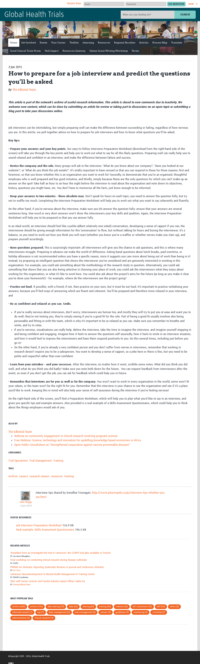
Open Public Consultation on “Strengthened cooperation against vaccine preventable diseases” (72, 444)
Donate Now (74, 3)
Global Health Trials (34, 15)
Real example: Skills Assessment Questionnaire (45, 529)
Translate (176, 42)
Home (13, 42)
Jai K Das (16, 570)
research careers (39, 476)
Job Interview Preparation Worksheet (39, 525)
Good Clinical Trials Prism (25, 50)
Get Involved (28, 42)
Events (43, 42)
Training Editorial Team (21, 585)
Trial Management (40, 460)
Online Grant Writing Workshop (108, 50)
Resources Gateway (74, 50)
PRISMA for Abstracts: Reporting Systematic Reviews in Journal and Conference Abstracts (57, 567)
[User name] (104, 4)
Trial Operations (18, 460)
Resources (104, 42)
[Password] (145, 4)
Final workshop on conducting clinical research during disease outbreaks (48, 560)
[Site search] (148, 15)
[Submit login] (176, 4)
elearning (88, 42)
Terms (135, 50)
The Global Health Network (33, 4)
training (69, 476)
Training (58, 460)
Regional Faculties (124, 42)
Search (185, 14)
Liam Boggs (26, 502)
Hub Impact (52, 50)
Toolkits (74, 42)
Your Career (58, 42)
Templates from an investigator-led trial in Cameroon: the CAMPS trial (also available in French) (60, 553)
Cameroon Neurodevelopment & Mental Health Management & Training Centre (52, 574)
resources (57, 476)
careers (23, 476)
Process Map (159, 42)
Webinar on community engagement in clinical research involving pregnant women (66, 436)
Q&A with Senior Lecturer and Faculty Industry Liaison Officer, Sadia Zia (47, 581)
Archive (13, 476)
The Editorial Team (24, 89)
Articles (143, 42)
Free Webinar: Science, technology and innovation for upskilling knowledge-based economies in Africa (77, 440)
